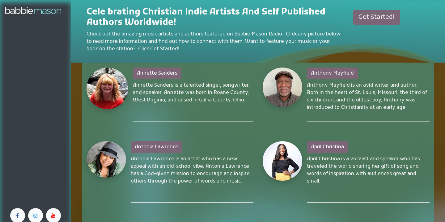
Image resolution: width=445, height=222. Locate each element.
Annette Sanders (157, 73)
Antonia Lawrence (156, 147)
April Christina (327, 147)
